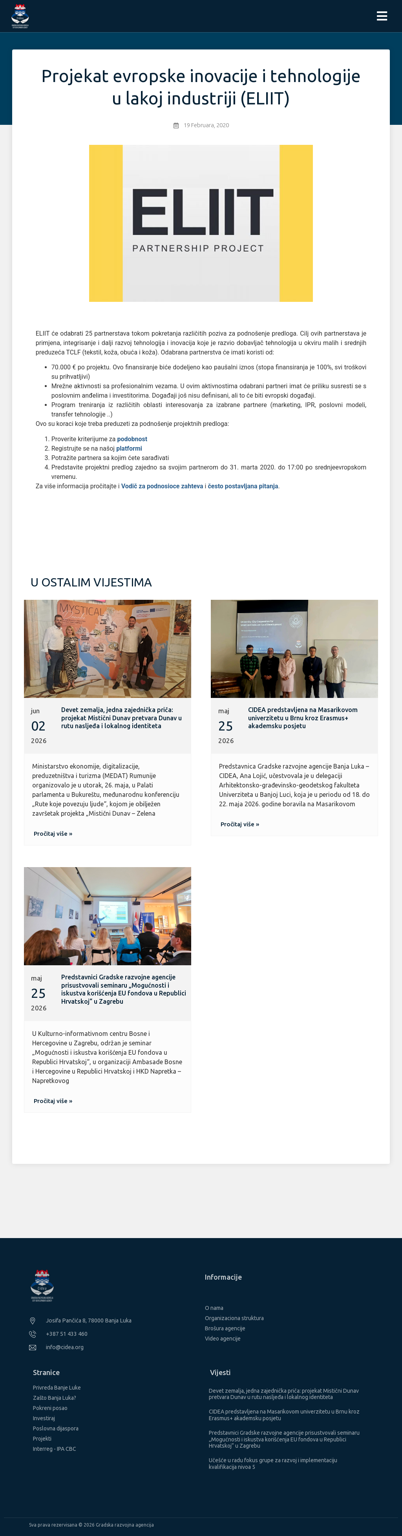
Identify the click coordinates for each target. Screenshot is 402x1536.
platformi (129, 448)
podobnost (132, 439)
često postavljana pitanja (243, 486)
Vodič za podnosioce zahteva (162, 486)
